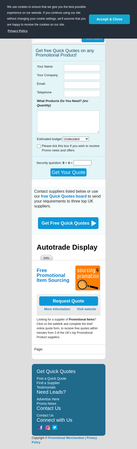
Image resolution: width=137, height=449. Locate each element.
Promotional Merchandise (66, 438)
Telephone (44, 92)
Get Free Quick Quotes (65, 223)
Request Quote (68, 301)
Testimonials (46, 387)
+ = (67, 163)
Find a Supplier (48, 383)
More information (57, 309)
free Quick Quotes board (64, 196)
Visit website (86, 309)
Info (46, 258)
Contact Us (45, 415)
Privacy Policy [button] (17, 31)
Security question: (50, 163)
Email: (41, 84)
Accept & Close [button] (110, 19)
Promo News (46, 404)
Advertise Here (48, 399)
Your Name (45, 66)
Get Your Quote (69, 172)
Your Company (47, 75)
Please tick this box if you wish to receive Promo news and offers (71, 148)
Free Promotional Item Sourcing (53, 275)
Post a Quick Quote (51, 378)
